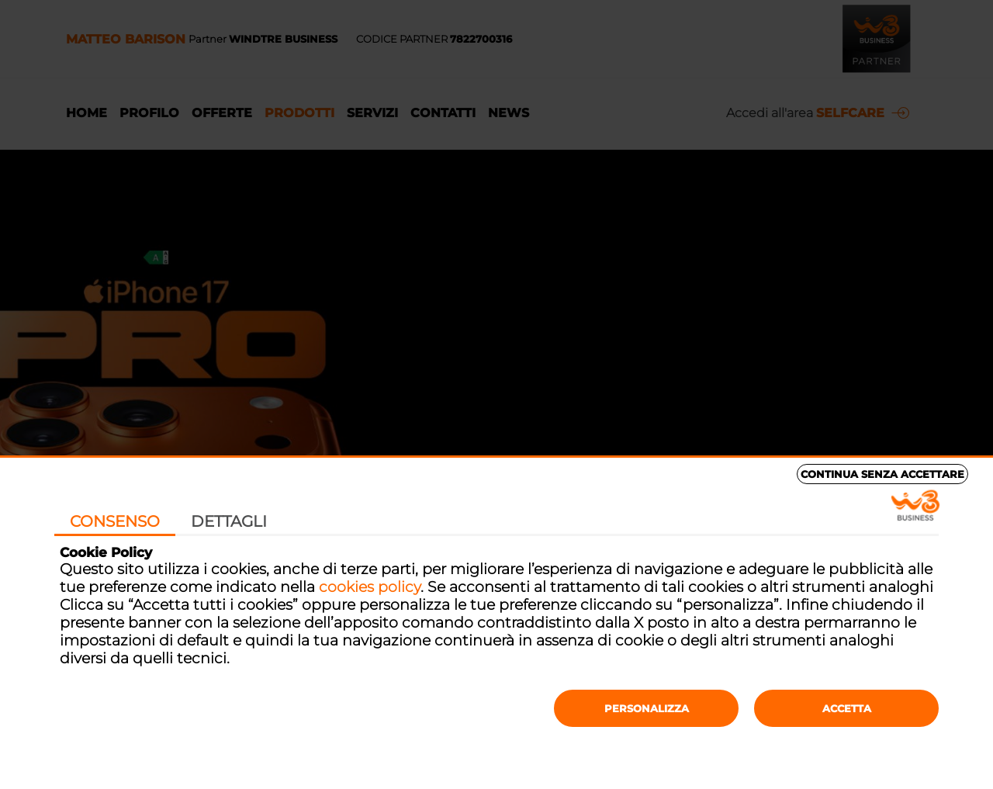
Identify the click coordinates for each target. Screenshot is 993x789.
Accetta (846, 708)
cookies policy (369, 587)
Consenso (115, 521)
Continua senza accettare (882, 474)
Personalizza (646, 708)
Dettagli (229, 521)
